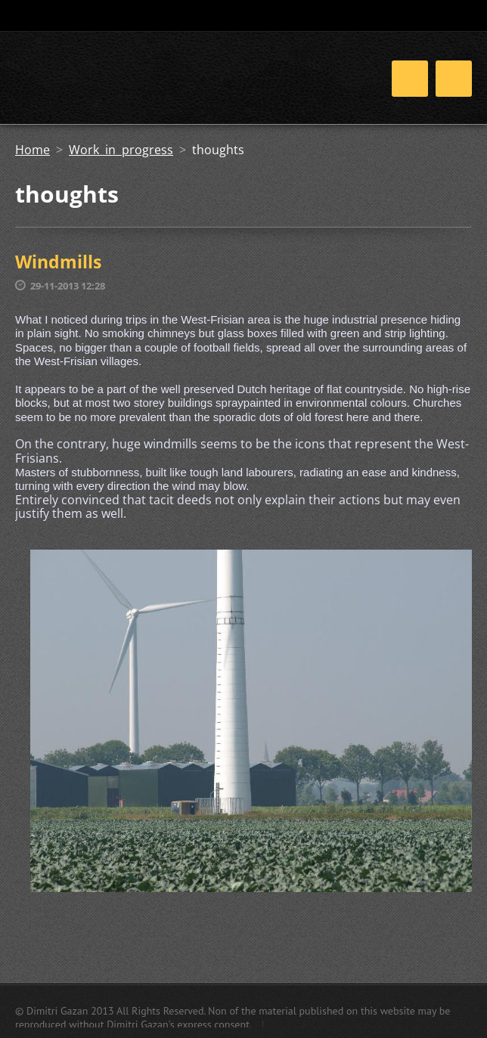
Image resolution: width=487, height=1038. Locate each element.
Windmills (58, 261)
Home (32, 149)
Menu (454, 78)
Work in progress (121, 149)
